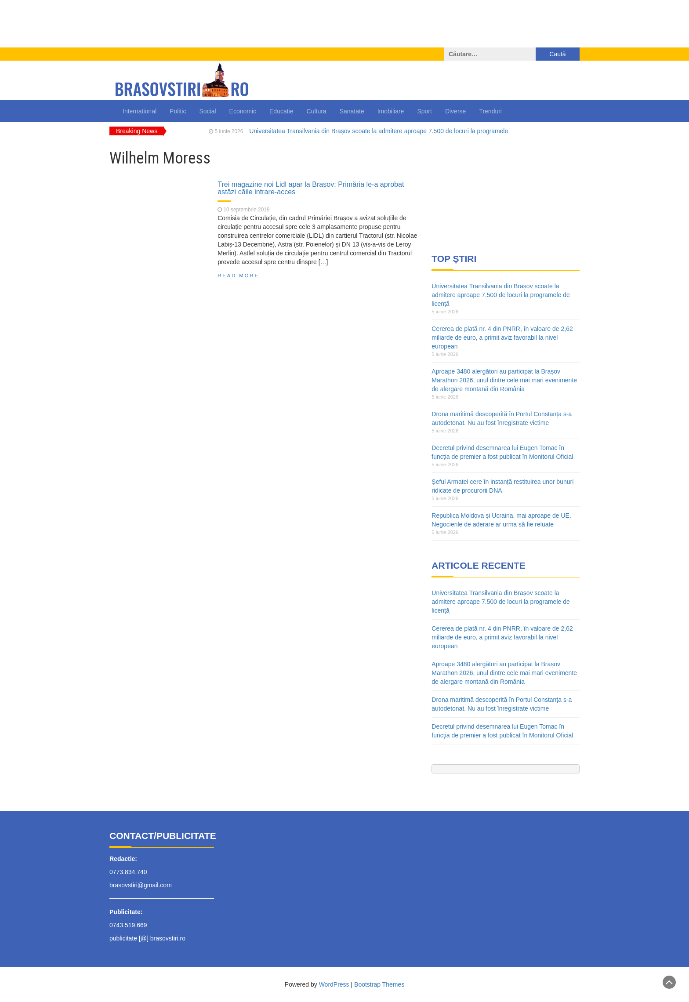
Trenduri (490, 111)
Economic (242, 111)
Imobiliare (390, 111)
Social (207, 111)
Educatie (281, 111)
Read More (238, 275)
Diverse (455, 111)
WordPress (334, 984)
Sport (424, 111)
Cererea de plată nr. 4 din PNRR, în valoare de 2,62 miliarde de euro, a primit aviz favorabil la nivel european (502, 337)
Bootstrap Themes (379, 984)
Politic (178, 111)
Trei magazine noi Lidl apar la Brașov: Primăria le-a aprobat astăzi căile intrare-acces (311, 188)
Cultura (316, 111)
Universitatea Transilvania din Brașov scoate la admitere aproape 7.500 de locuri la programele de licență (500, 295)
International (139, 111)
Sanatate (352, 111)
